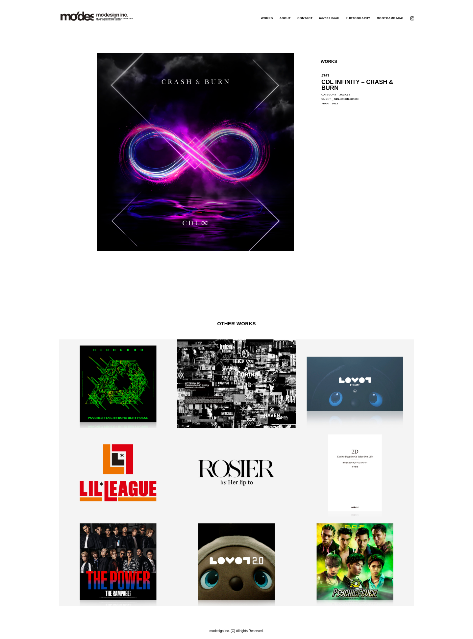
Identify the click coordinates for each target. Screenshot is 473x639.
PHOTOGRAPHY (357, 18)
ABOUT (285, 18)
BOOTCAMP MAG (390, 18)
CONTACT (304, 18)
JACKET (344, 94)
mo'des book (329, 18)
